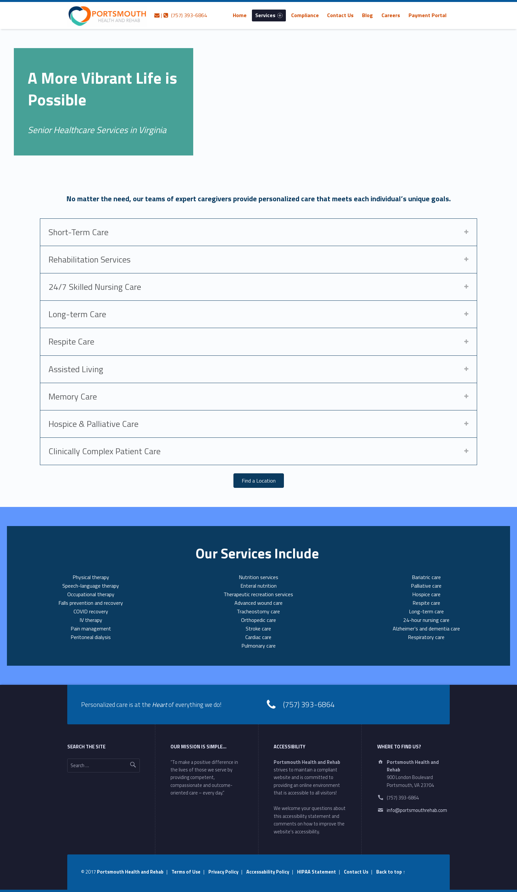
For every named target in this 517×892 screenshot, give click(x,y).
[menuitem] (239, 15)
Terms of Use (185, 872)
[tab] (258, 232)
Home (240, 15)
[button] (258, 480)
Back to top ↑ (390, 872)
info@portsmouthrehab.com (417, 810)
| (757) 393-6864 (180, 15)
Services (269, 15)
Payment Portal (427, 15)
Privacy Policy (223, 872)
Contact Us (340, 15)
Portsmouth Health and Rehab (130, 872)
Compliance (305, 15)
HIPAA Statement (316, 872)
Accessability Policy (267, 872)
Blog (367, 15)
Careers (390, 15)
